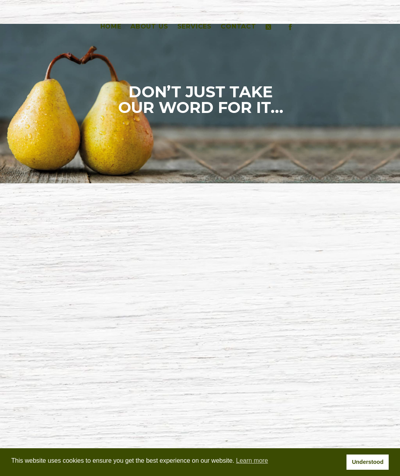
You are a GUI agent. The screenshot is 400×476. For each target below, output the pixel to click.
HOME (110, 26)
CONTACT (238, 26)
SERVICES (194, 26)
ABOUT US (149, 26)
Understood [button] (368, 462)
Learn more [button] (252, 460)
